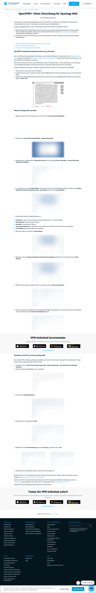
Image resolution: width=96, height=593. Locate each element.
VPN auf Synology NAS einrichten (25, 45)
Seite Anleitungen (66, 32)
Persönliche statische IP (11, 560)
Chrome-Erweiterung (10, 538)
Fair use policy (51, 533)
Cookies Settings (64, 589)
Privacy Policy (51, 531)
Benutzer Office (51, 551)
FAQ (48, 563)
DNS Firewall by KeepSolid (32, 531)
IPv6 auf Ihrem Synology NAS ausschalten (28, 48)
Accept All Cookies (78, 589)
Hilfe (64, 4)
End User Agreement (53, 529)
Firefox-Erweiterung (9, 540)
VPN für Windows (9, 529)
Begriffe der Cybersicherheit (55, 565)
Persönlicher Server (9, 558)
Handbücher (18, 9)
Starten (74, 4)
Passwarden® (29, 524)
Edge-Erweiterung (9, 545)
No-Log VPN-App (52, 549)
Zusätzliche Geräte (9, 563)
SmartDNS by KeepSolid (32, 529)
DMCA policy (50, 536)
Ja (52, 514)
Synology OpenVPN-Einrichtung (31, 9)
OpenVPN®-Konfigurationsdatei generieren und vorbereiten (33, 43)
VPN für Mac (7, 524)
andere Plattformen (48, 350)
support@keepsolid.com (61, 482)
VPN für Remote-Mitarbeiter (12, 574)
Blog (48, 527)
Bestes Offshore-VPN (10, 576)
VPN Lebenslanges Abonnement (9, 579)
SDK (26, 560)
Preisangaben (27, 4)
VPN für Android (8, 531)
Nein (56, 514)
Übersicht (50, 546)
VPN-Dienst (7, 9)
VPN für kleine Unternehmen (12, 569)
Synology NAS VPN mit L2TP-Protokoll (32, 477)
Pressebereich (51, 544)
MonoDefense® (29, 527)
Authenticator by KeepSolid (33, 533)
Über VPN (50, 558)
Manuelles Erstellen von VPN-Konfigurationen (44, 58)
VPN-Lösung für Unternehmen (12, 572)
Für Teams (7, 565)
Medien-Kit (28, 558)
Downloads (57, 4)
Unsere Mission (51, 542)
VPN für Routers (8, 536)
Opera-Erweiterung (9, 542)
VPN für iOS (7, 527)
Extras (36, 4)
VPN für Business (45, 4)
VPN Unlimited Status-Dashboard (53, 539)
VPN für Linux (8, 533)
